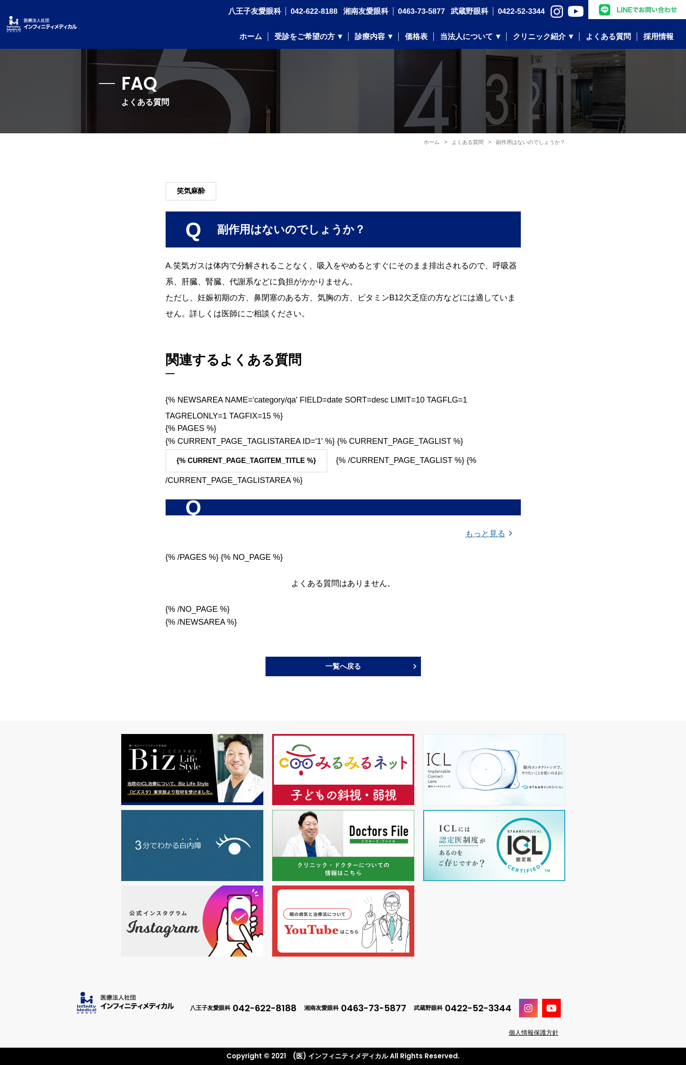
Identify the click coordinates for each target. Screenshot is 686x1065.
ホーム (250, 36)
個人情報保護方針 (534, 1032)
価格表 (416, 36)
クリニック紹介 (539, 36)
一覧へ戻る (343, 666)
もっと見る (485, 533)
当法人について (466, 36)
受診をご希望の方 (304, 36)
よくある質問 (608, 36)
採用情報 (658, 36)
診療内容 (370, 36)
